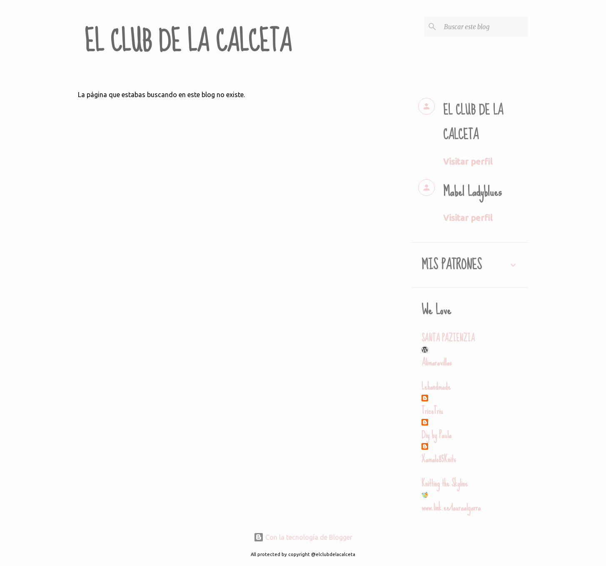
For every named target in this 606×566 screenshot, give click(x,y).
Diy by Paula (436, 435)
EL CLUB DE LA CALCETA (188, 42)
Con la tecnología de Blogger (303, 537)
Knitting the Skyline (444, 483)
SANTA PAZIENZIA (448, 338)
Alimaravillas (436, 362)
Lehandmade (436, 386)
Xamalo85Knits (438, 459)
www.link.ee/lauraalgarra (451, 507)
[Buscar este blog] (484, 27)
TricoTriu (432, 411)
